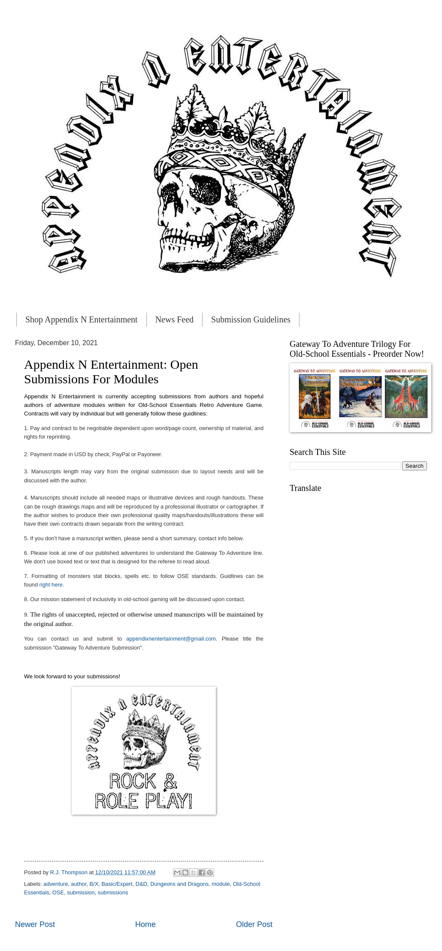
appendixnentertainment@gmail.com (171, 638)
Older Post (254, 924)
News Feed (174, 319)
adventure (55, 884)
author (79, 884)
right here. (51, 584)
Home (145, 924)
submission (80, 892)
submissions (113, 892)
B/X (93, 884)
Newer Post (35, 924)
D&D (141, 884)
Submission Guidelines (251, 319)
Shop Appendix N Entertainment (81, 319)
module (221, 884)
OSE (58, 892)
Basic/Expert (116, 884)
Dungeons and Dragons (179, 884)
